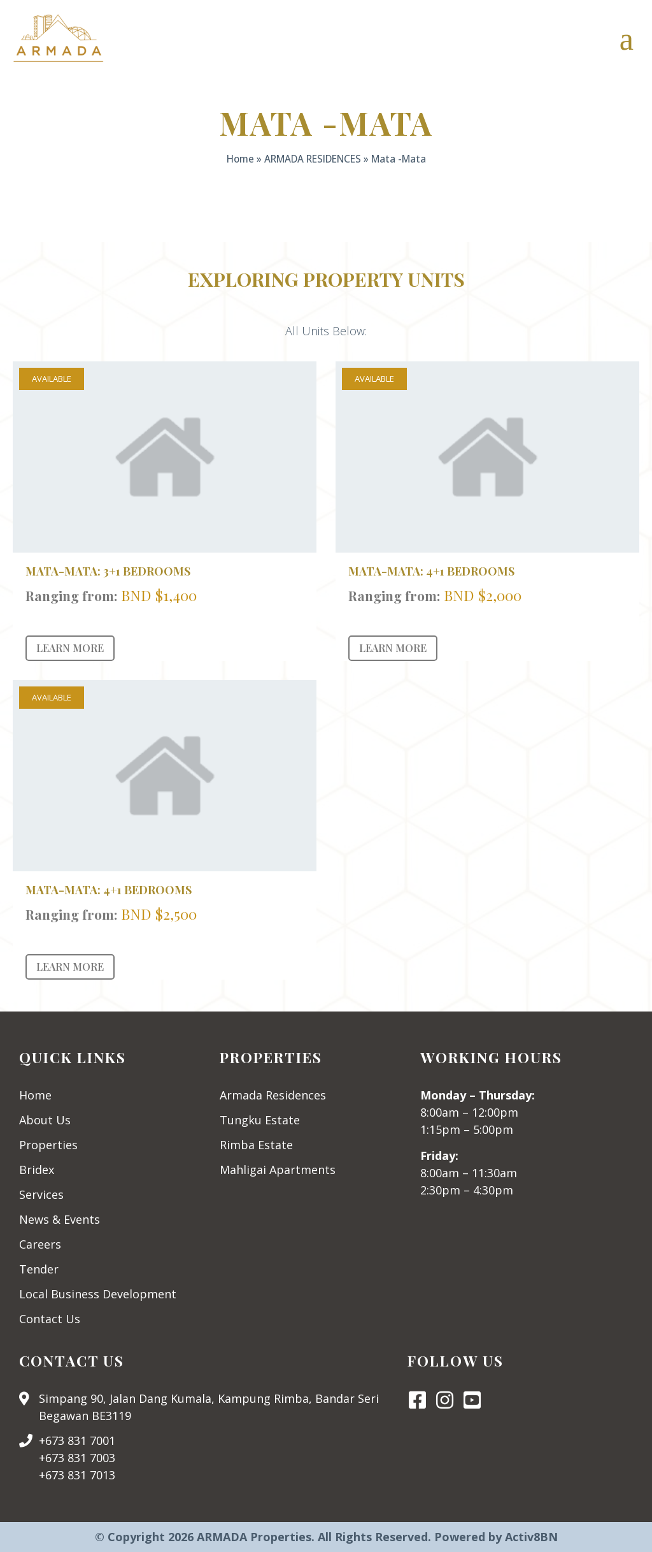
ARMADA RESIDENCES (312, 158)
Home (240, 158)
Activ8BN (531, 1536)
